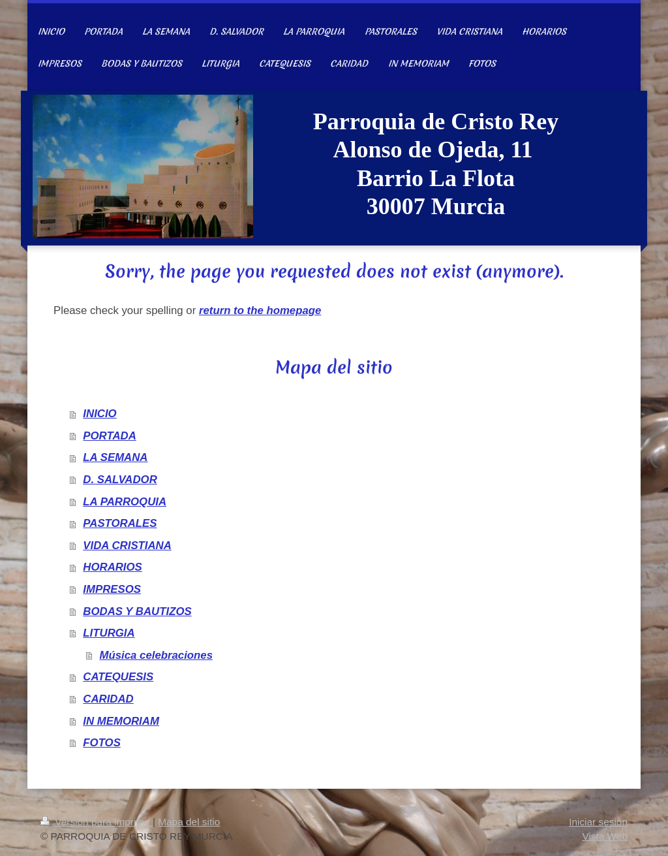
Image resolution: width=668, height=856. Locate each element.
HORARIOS (112, 567)
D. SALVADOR (120, 479)
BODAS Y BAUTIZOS (137, 611)
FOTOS (102, 743)
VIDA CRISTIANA (127, 545)
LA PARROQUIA (124, 502)
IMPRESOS (112, 589)
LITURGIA (108, 633)
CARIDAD (108, 699)
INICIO (99, 413)
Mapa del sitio (189, 821)
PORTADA (109, 436)
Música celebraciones (156, 655)
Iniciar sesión (598, 821)
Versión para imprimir (96, 821)
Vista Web (605, 836)
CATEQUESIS (118, 677)
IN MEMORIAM (121, 721)
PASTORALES (120, 523)
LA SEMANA (115, 457)
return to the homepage (260, 310)
